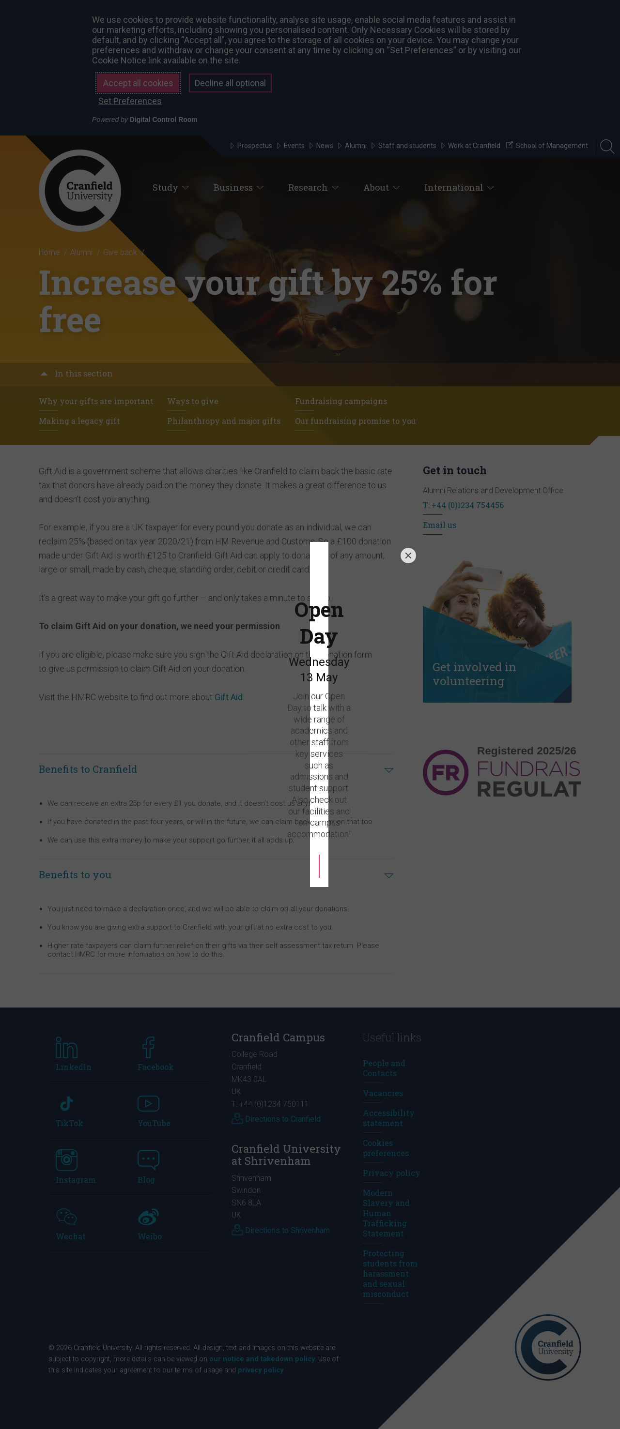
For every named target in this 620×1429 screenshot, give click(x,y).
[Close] (408, 596)
